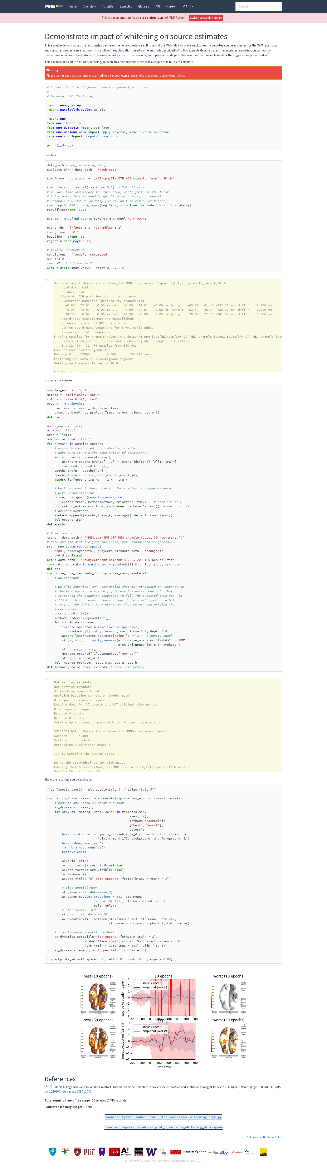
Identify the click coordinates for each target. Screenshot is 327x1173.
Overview (89, 6)
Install (73, 6)
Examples (126, 6)
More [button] (170, 6)
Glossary (143, 6)
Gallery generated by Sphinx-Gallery (264, 1137)
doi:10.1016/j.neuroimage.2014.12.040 (68, 1091)
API (158, 6)
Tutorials (107, 6)
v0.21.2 (187, 6)
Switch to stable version (206, 18)
